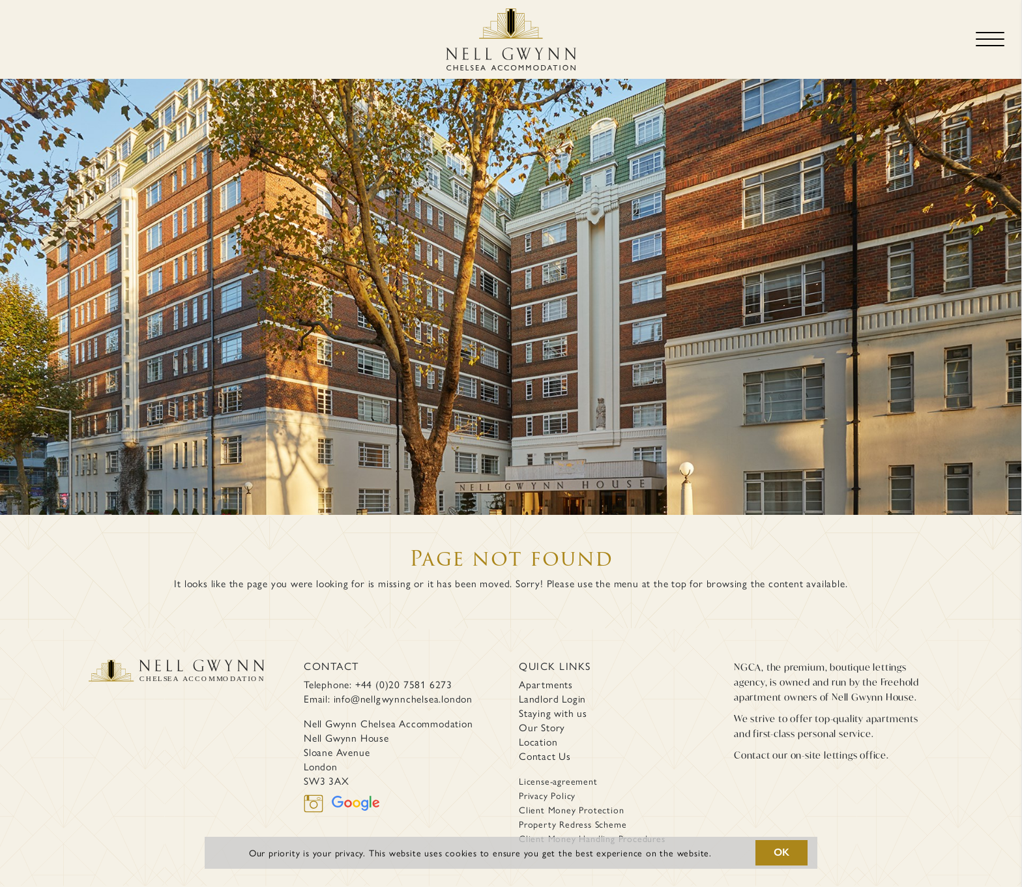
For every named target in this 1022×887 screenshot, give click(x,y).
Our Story (542, 727)
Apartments (546, 684)
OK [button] (782, 852)
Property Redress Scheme (572, 823)
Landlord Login (552, 698)
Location (538, 741)
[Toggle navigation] (990, 39)
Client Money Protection (571, 809)
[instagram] (318, 801)
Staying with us (553, 713)
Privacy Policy (547, 795)
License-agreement (558, 780)
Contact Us (545, 756)
